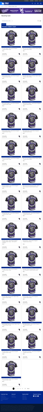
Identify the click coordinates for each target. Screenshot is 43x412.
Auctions (5, 6)
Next (28, 388)
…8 (25, 388)
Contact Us (3, 395)
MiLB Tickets (24, 399)
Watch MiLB (24, 398)
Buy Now (13, 395)
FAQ (1, 400)
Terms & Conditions (4, 399)
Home (2, 6)
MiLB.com (24, 395)
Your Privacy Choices (4, 398)
